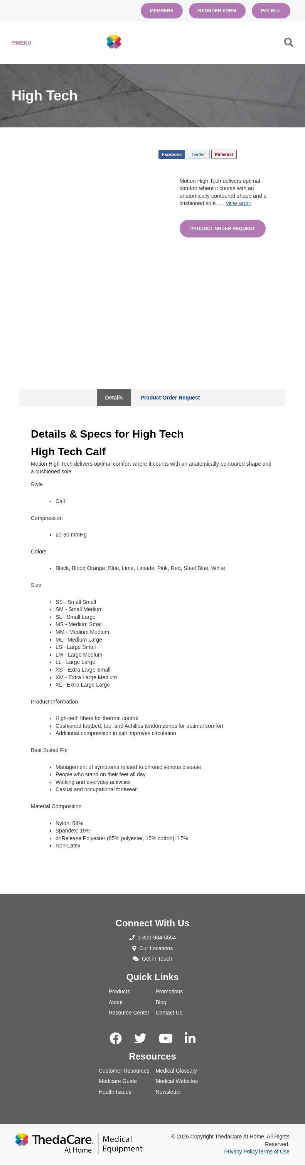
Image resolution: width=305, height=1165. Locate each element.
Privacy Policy (241, 1151)
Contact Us (169, 1013)
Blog (161, 1002)
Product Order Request (222, 228)
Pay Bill (271, 10)
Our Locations (152, 948)
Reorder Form (217, 10)
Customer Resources (124, 1071)
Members (162, 10)
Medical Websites (177, 1081)
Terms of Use (274, 1151)
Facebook (172, 154)
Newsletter (168, 1092)
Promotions (169, 991)
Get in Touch (152, 959)
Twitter (198, 154)
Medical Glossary (176, 1071)
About (116, 1002)
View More (238, 203)
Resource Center (129, 1013)
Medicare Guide (118, 1081)
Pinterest (224, 154)
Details (114, 397)
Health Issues (115, 1092)
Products (119, 991)
